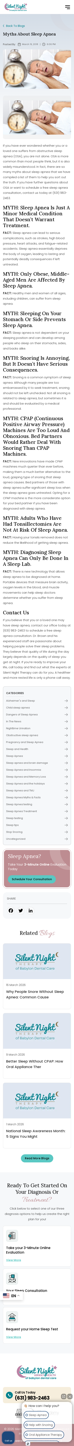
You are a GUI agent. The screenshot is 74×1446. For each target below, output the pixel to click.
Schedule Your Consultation (32, 879)
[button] (67, 7)
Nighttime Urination (37, 728)
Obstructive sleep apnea (37, 735)
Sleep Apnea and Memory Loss (37, 777)
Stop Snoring (37, 832)
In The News (37, 721)
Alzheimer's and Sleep (37, 701)
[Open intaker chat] (28, 1444)
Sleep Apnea (37, 756)
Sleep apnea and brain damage (37, 763)
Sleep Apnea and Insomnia (37, 770)
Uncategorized (37, 839)
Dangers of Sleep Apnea (37, 714)
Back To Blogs (14, 26)
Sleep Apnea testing (37, 804)
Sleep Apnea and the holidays (37, 783)
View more (13, 1260)
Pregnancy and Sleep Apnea (37, 742)
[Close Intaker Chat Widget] (70, 1396)
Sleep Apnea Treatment (37, 811)
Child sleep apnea (37, 707)
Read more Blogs (37, 1158)
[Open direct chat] (64, 1396)
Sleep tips (37, 825)
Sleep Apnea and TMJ (37, 790)
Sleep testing (37, 818)
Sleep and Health (37, 749)
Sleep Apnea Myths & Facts (37, 797)
